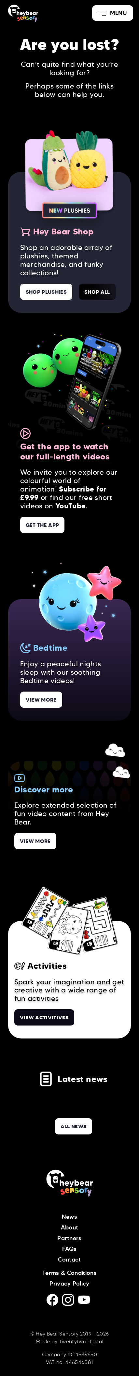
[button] (112, 13)
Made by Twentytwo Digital (70, 1341)
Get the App (42, 525)
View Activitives (44, 1017)
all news (74, 1126)
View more (41, 699)
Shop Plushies (46, 292)
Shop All (97, 292)
